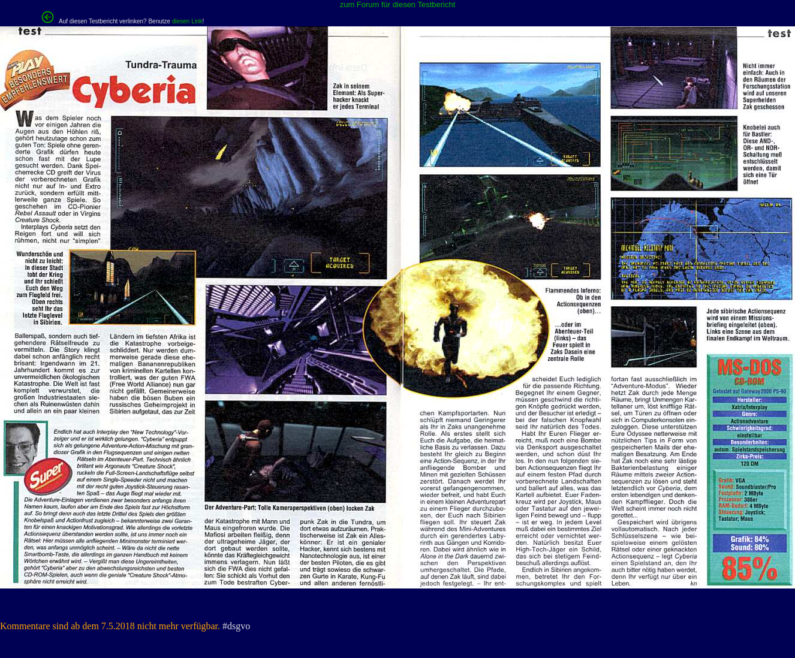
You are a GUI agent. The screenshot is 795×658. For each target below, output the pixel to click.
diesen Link (187, 21)
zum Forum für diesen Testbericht (398, 4)
